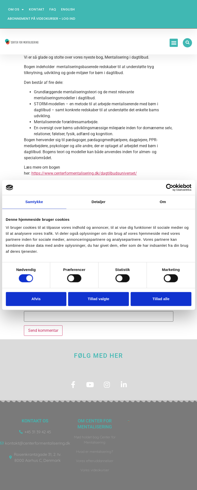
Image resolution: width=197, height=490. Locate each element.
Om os (16, 9)
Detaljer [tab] (99, 202)
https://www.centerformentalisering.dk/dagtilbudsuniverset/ (84, 173)
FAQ (52, 9)
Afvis (36, 299)
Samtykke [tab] (34, 202)
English (68, 9)
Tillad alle (160, 299)
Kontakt (36, 9)
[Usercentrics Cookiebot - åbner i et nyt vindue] (169, 187)
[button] (174, 43)
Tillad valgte (98, 299)
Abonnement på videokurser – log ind (41, 18)
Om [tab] (163, 202)
